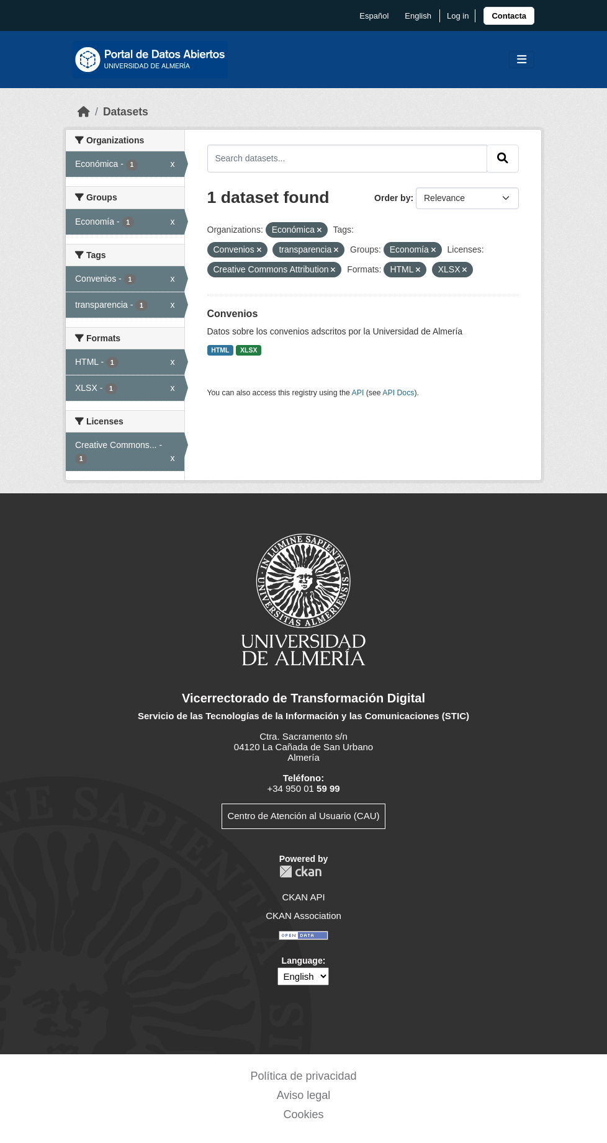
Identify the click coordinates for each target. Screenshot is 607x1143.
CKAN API (303, 897)
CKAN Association (303, 915)
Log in (458, 15)
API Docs (398, 392)
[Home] (84, 111)
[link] (508, 16)
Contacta (509, 15)
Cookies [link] (303, 1114)
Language (302, 961)
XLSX (248, 350)
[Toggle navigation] (521, 60)
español (374, 15)
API (358, 392)
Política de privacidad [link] (303, 1076)
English (418, 15)
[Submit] (503, 158)
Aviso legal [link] (304, 1095)
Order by (392, 198)
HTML (220, 350)
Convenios (232, 313)
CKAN (300, 871)
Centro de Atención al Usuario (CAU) (303, 815)
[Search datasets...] (347, 158)
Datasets (125, 111)
